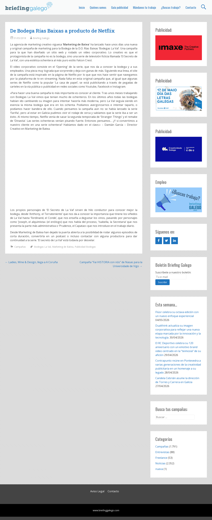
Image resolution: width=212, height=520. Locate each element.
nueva (159, 469)
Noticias (160, 463)
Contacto (191, 7)
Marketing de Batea (62, 246)
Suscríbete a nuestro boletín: (173, 272)
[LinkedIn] (174, 240)
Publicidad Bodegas (85, 246)
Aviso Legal (97, 491)
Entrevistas (162, 452)
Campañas (20, 246)
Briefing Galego (41, 38)
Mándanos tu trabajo (144, 7)
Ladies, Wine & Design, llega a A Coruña (31, 262)
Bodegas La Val (42, 246)
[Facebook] (158, 240)
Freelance (161, 458)
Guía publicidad (119, 7)
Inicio (82, 7)
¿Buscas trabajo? (171, 7)
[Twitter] (166, 240)
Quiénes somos (98, 7)
